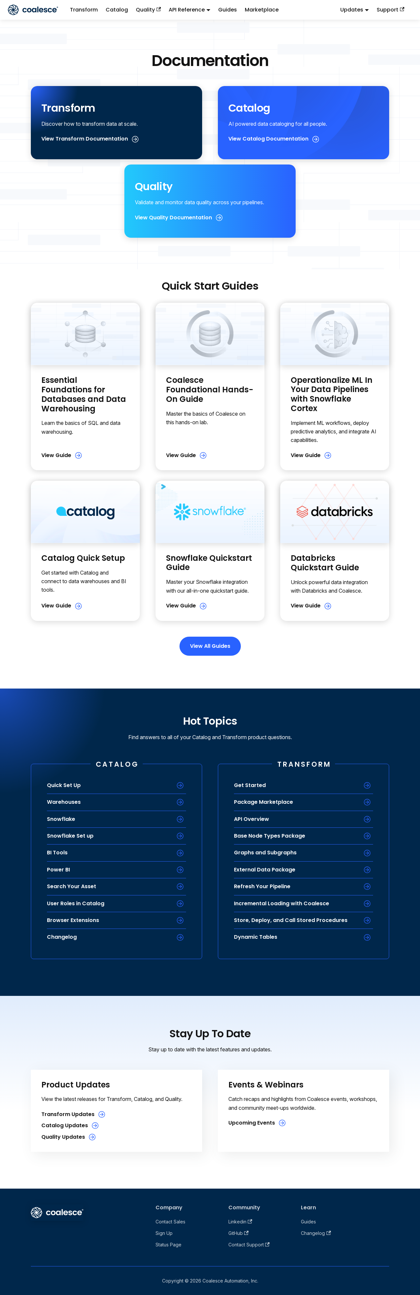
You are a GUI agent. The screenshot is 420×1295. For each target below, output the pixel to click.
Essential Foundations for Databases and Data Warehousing (83, 394)
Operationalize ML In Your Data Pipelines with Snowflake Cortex (331, 394)
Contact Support (249, 1244)
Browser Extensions (73, 920)
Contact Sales (170, 1221)
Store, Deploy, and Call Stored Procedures (290, 920)
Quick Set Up (64, 785)
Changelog (62, 937)
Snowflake (61, 819)
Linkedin (240, 1221)
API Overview (251, 819)
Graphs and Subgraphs (265, 852)
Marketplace (262, 9)
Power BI (58, 869)
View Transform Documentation (84, 139)
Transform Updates (67, 1114)
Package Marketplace (263, 802)
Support (390, 9)
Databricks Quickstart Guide (325, 563)
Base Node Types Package (269, 836)
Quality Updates (63, 1137)
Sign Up (164, 1233)
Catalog (117, 9)
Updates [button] (351, 9)
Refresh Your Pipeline (262, 886)
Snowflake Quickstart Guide (209, 563)
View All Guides (210, 646)
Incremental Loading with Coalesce (281, 903)
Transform (84, 9)
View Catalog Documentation (268, 139)
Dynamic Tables (255, 937)
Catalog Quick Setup (83, 558)
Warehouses (64, 802)
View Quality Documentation (173, 217)
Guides (227, 9)
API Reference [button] (187, 9)
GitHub (238, 1233)
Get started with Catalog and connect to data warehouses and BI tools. (83, 581)
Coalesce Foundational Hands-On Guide (209, 390)
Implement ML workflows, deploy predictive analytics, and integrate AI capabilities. (333, 432)
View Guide (56, 455)
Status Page (168, 1244)
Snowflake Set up (70, 836)
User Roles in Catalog (75, 903)
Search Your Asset (71, 886)
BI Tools (57, 852)
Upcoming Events (251, 1123)
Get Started (250, 785)
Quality (148, 9)
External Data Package (264, 869)
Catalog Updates (64, 1125)
